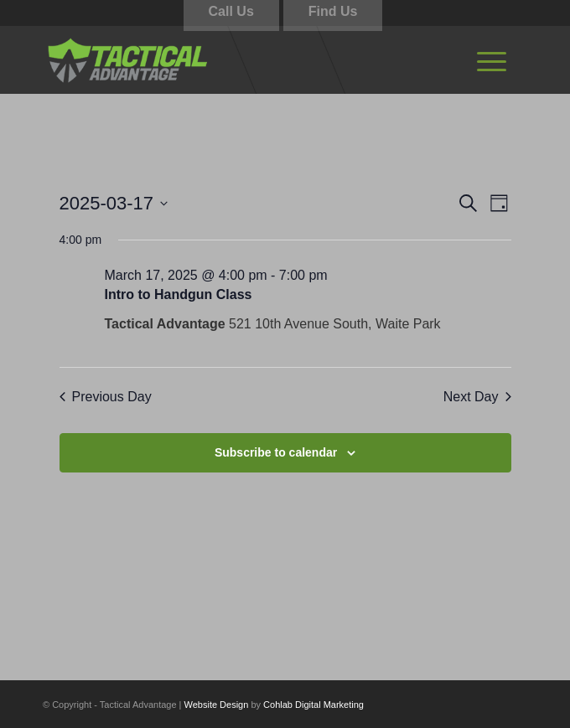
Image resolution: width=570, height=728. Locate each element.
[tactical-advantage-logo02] (236, 59)
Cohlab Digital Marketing (313, 705)
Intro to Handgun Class (178, 294)
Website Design (216, 705)
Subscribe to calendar (276, 452)
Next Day (477, 397)
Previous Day (106, 397)
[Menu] (491, 59)
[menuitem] (491, 59)
